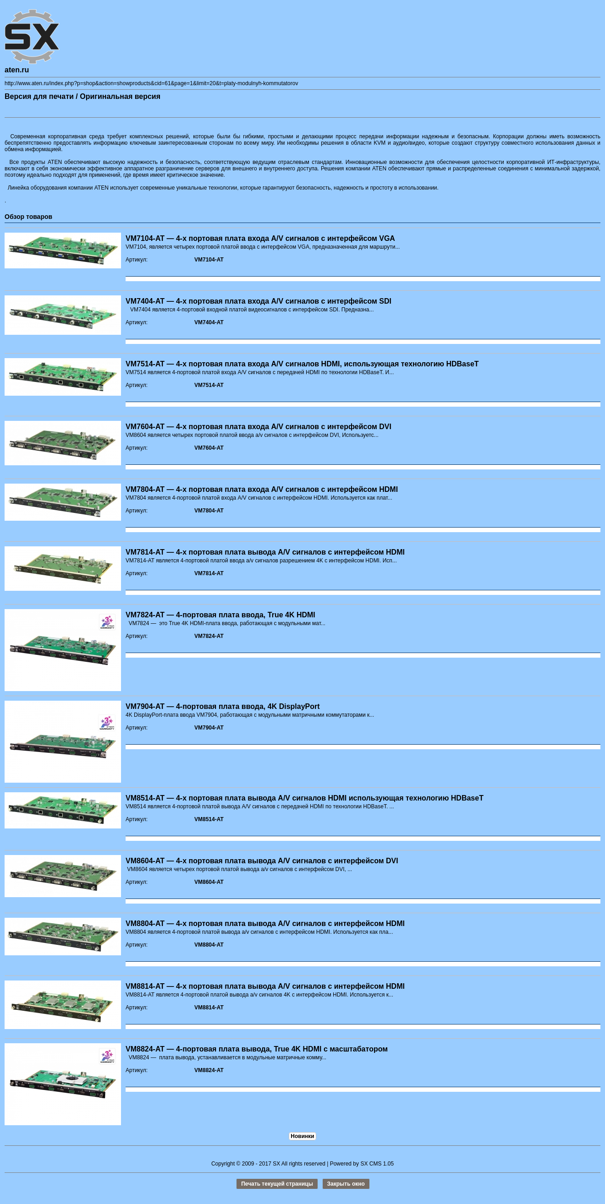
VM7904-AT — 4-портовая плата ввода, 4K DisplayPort (223, 706)
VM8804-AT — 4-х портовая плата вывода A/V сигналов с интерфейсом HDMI (265, 923)
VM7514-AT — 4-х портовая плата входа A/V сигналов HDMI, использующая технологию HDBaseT (302, 364)
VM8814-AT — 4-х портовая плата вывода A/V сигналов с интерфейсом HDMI (265, 986)
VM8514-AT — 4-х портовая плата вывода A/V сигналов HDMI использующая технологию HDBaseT (305, 798)
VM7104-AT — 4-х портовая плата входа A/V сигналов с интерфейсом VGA (260, 238)
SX (276, 1163)
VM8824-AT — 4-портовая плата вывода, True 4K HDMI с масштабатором (257, 1049)
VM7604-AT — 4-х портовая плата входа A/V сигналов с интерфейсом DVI (258, 426)
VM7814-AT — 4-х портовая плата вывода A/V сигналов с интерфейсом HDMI (265, 552)
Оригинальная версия (120, 96)
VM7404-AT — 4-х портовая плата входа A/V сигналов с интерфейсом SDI (258, 301)
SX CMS (370, 1163)
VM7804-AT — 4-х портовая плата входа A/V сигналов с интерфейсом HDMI (262, 489)
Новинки (302, 1136)
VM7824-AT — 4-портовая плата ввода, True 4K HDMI (220, 615)
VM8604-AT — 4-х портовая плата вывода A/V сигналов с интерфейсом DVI (262, 861)
